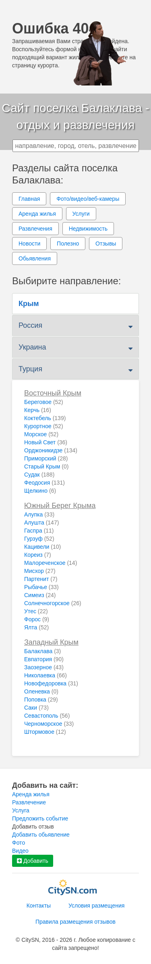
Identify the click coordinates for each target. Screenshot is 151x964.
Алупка (39, 514)
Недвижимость (88, 228)
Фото (18, 842)
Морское (41, 434)
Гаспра (39, 530)
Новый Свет (45, 442)
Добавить (32, 861)
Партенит (40, 579)
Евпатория (44, 659)
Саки (36, 707)
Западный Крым (51, 642)
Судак (39, 474)
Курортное (43, 426)
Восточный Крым (52, 393)
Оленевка (41, 691)
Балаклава (42, 651)
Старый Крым (46, 466)
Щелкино (40, 490)
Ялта (36, 627)
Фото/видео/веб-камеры (87, 199)
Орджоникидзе (50, 450)
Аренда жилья (37, 213)
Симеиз (40, 595)
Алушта (41, 522)
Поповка (41, 699)
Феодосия (44, 482)
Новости (29, 243)
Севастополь (47, 715)
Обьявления (35, 258)
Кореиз (37, 555)
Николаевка (45, 675)
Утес (36, 611)
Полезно (68, 243)
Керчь (37, 410)
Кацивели (42, 546)
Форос (36, 619)
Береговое (43, 402)
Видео (20, 850)
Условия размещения (96, 905)
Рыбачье (41, 587)
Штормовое (45, 732)
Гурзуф (39, 538)
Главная (29, 199)
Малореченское (50, 563)
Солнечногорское (52, 603)
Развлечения (35, 228)
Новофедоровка (51, 683)
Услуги (81, 213)
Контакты (39, 905)
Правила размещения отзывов (75, 921)
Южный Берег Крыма (59, 506)
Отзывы (105, 243)
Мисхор (40, 571)
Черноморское (49, 723)
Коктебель (45, 418)
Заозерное (44, 667)
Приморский (46, 458)
